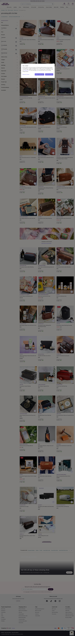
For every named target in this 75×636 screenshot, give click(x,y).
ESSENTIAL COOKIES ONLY (39, 74)
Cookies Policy (26, 70)
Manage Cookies (25, 74)
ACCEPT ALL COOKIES (49, 74)
